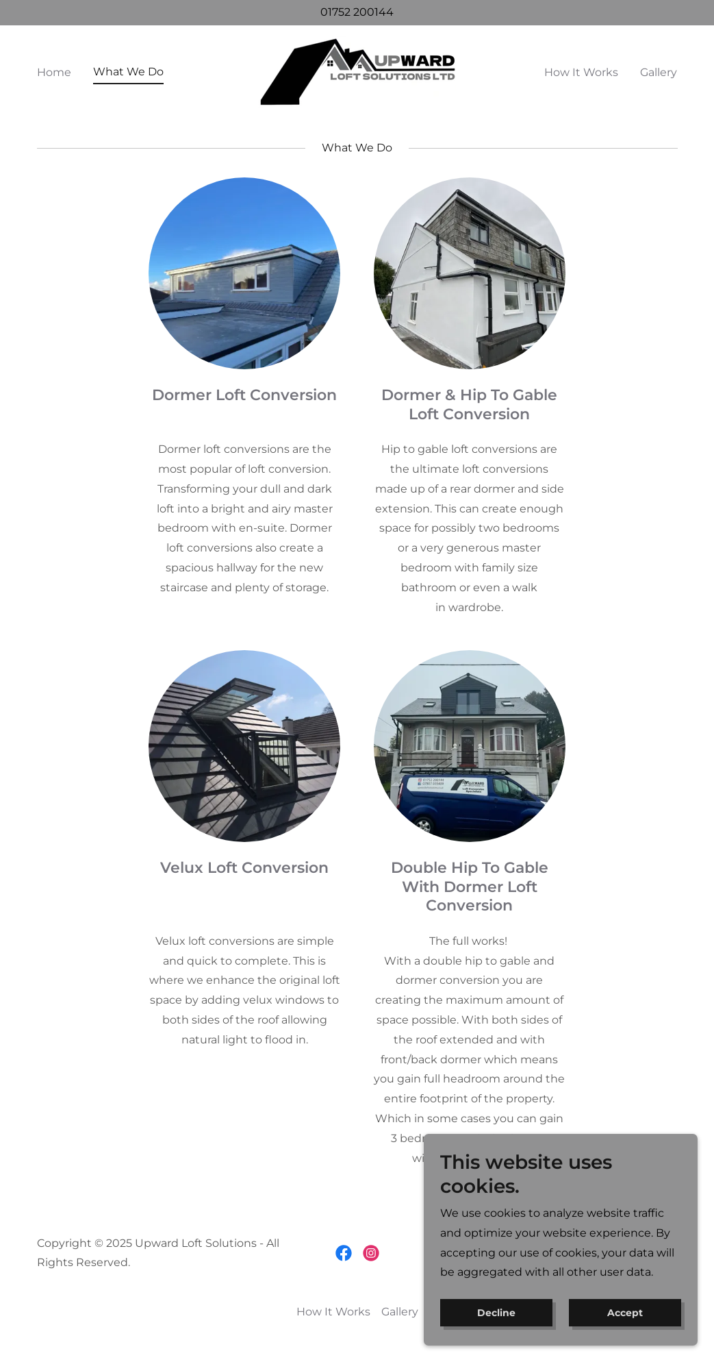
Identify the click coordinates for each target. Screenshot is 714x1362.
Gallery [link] (658, 72)
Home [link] (54, 72)
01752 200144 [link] (357, 11)
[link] (357, 70)
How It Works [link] (581, 72)
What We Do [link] (128, 71)
